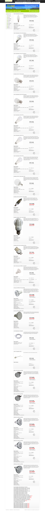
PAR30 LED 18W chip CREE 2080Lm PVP (21, 506)
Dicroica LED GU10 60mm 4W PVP (20, 500)
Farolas (9, 24)
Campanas (9, 23)
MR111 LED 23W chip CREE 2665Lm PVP (21, 504)
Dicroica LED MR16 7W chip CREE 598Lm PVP (22, 499)
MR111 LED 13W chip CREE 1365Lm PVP (21, 503)
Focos (9, 21)
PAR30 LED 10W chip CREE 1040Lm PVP (21, 505)
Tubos (9, 17)
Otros (9, 27)
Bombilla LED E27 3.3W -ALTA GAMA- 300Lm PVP (22, 496)
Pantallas (9, 20)
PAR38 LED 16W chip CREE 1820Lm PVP (21, 507)
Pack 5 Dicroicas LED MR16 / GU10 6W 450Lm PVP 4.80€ (22, 498)
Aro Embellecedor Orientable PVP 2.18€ (19, 501)
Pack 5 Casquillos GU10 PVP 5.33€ (18, 502)
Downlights (9, 18)
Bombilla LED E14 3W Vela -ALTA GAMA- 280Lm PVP (23, 495)
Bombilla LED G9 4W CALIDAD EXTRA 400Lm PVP (22, 497)
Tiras (8, 26)
